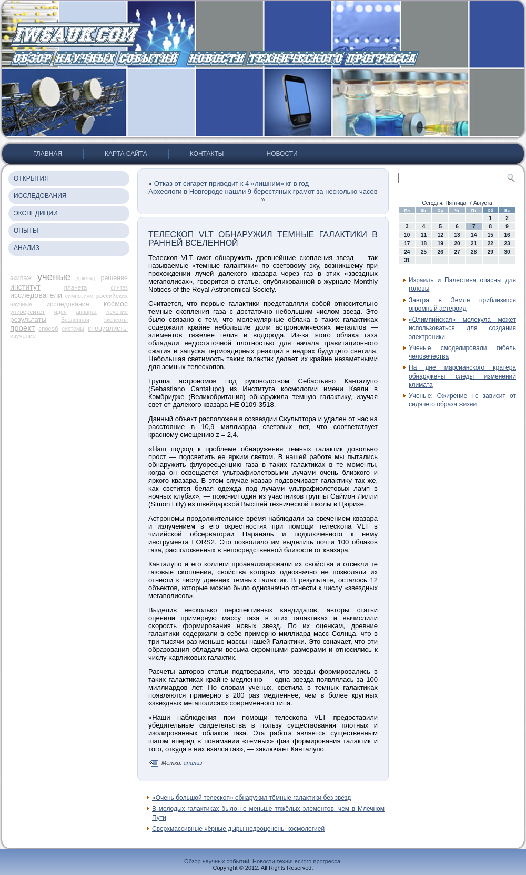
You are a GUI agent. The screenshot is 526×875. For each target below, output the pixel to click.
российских (112, 296)
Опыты (26, 230)
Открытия (31, 178)
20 (457, 243)
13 (457, 235)
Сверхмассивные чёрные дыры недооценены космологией (238, 828)
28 (474, 252)
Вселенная (75, 319)
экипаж (21, 278)
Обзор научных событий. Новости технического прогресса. (263, 861)
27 (457, 252)
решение (114, 278)
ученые (54, 276)
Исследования (40, 196)
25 (424, 252)
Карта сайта (126, 153)
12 (440, 235)
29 (490, 252)
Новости (281, 153)
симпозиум (79, 296)
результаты (28, 319)
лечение (117, 312)
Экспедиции (36, 213)
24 (407, 252)
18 (424, 243)
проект (22, 327)
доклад (85, 278)
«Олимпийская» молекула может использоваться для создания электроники (462, 328)
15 (490, 235)
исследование (67, 304)
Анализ (26, 248)
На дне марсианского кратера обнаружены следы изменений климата (462, 376)
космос (116, 304)
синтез (119, 287)
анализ (193, 763)
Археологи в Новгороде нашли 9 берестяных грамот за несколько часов (262, 191)
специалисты (108, 328)
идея (60, 312)
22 (490, 243)
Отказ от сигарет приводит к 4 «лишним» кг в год (231, 183)
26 (440, 252)
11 (424, 235)
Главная (47, 153)
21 (474, 243)
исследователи (36, 295)
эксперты (116, 319)
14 (474, 235)
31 (407, 260)
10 (407, 235)
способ (48, 328)
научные (21, 304)
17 (407, 243)
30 (507, 252)
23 (507, 243)
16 (507, 235)
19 (440, 243)
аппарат (86, 312)
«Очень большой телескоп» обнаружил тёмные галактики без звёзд (251, 797)
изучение (23, 336)
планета (75, 287)
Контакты (207, 153)
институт (25, 287)
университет (27, 312)
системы (73, 328)
